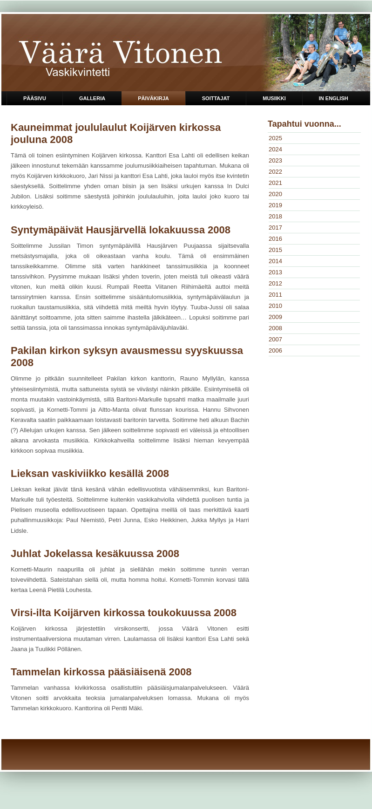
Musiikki (274, 98)
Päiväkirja (153, 98)
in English (333, 98)
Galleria (92, 98)
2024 (275, 149)
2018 (275, 216)
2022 (275, 171)
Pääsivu (34, 98)
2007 (275, 339)
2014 (275, 261)
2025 (275, 138)
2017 (275, 227)
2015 (275, 249)
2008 (275, 328)
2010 (275, 305)
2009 (275, 316)
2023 (275, 160)
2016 (275, 238)
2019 (275, 205)
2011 (275, 294)
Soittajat (216, 98)
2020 (275, 193)
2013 (275, 272)
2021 (275, 182)
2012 (275, 283)
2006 (275, 350)
